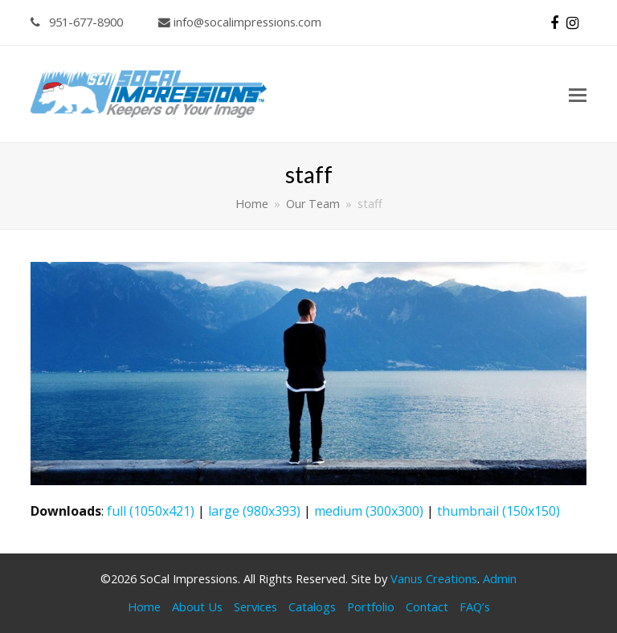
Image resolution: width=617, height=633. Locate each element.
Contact (427, 606)
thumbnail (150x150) (498, 511)
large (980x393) (254, 511)
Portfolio (370, 606)
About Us (197, 606)
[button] (577, 94)
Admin (500, 578)
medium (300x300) (368, 511)
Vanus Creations (433, 578)
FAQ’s (475, 606)
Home (144, 606)
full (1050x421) (150, 511)
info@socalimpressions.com (239, 22)
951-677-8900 (77, 22)
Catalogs (312, 606)
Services (255, 606)
